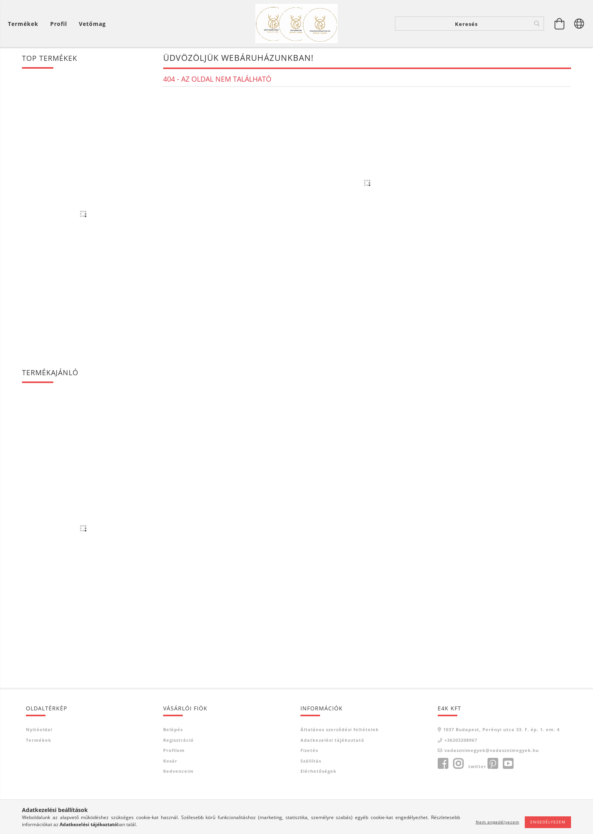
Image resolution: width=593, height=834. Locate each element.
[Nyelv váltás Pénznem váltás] (579, 23)
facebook (443, 764)
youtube (508, 764)
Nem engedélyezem (497, 822)
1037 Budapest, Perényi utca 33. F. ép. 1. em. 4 (501, 729)
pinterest (492, 764)
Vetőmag (92, 23)
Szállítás (310, 761)
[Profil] (58, 24)
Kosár (170, 761)
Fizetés (309, 750)
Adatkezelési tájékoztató (332, 740)
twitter (477, 766)
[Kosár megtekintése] (25, 24)
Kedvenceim (178, 771)
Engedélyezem (548, 822)
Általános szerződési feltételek (339, 729)
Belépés (173, 729)
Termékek (38, 740)
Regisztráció (178, 740)
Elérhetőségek (318, 771)
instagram (458, 764)
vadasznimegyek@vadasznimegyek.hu (491, 750)
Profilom (174, 750)
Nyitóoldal (39, 729)
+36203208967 (460, 740)
